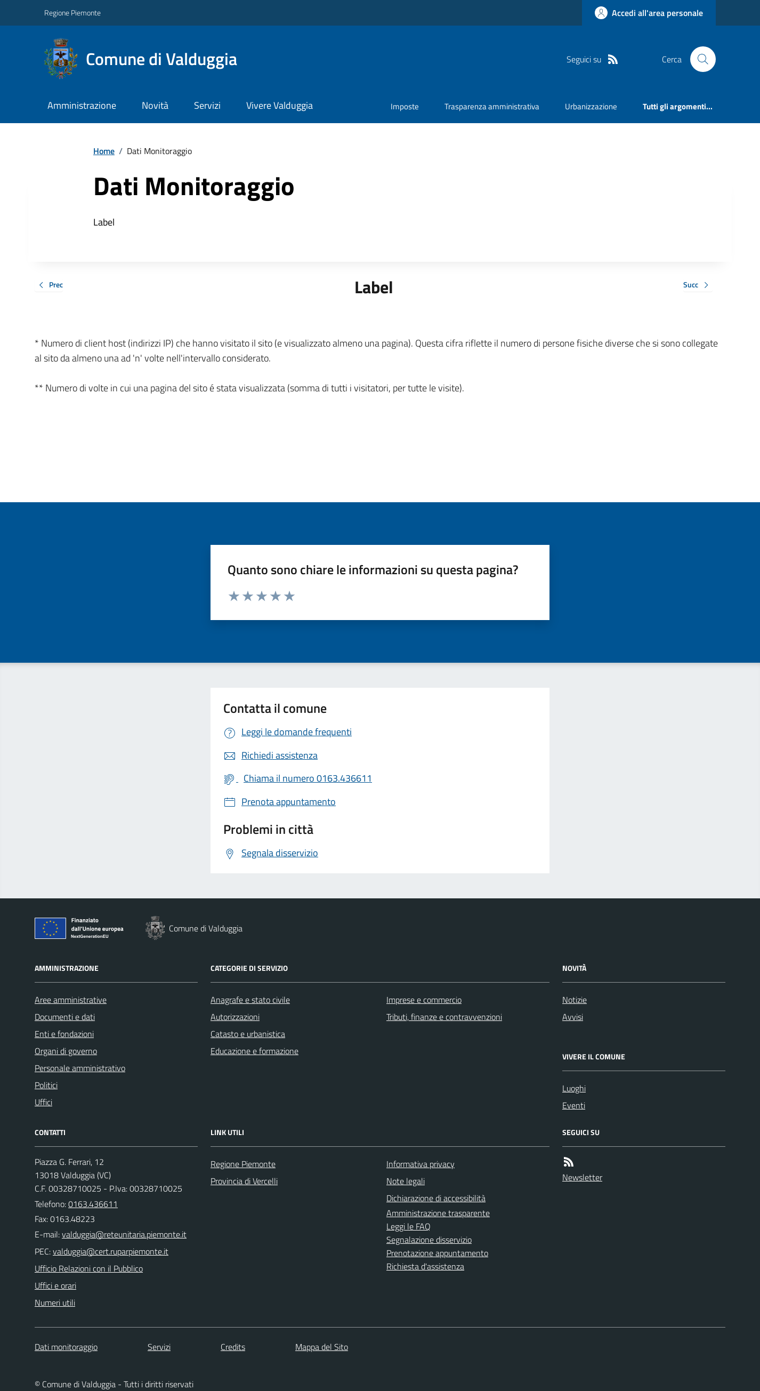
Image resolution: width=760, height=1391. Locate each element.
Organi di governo (66, 1050)
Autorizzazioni (235, 1016)
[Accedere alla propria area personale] (649, 13)
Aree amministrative (71, 999)
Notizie (574, 999)
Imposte (405, 106)
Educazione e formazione (254, 1050)
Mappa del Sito (321, 1346)
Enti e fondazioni (64, 1033)
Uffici (43, 1102)
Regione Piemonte (72, 12)
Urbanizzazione (591, 106)
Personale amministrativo (80, 1068)
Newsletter (582, 1177)
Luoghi (574, 1088)
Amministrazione (81, 105)
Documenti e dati (65, 1016)
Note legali (405, 1181)
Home (104, 150)
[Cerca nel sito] (699, 59)
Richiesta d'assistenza (425, 1266)
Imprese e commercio (424, 999)
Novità (155, 105)
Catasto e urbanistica (248, 1033)
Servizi (207, 105)
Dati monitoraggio (66, 1346)
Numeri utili (55, 1302)
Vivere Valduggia (279, 105)
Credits (233, 1346)
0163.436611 (93, 1203)
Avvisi (572, 1016)
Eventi (573, 1105)
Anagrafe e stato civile (250, 999)
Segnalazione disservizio (429, 1239)
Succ (698, 285)
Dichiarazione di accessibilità (436, 1198)
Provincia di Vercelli (244, 1181)
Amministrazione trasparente (438, 1213)
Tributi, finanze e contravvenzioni (444, 1016)
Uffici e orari (55, 1285)
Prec (49, 285)
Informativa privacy (420, 1163)
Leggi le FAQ (408, 1226)
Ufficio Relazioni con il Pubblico (89, 1268)
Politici (46, 1085)
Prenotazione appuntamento (437, 1253)
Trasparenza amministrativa (491, 106)
